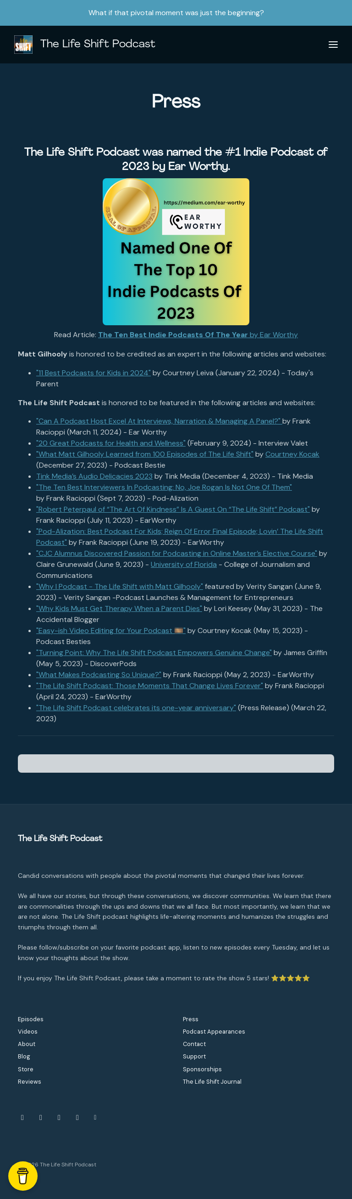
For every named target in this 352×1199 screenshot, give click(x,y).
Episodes (31, 1019)
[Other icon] (96, 1117)
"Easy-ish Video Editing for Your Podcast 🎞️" (111, 630)
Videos (28, 1031)
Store (25, 1069)
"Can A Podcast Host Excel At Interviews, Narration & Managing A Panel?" (159, 421)
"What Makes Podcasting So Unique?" (98, 674)
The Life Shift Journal (212, 1082)
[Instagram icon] (22, 1117)
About (26, 1044)
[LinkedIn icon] (77, 1117)
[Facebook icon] (40, 1117)
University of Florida (184, 564)
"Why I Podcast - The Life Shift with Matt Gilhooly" (119, 586)
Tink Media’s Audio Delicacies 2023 (94, 476)
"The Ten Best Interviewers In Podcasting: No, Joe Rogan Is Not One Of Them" (164, 487)
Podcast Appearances (214, 1031)
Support (194, 1056)
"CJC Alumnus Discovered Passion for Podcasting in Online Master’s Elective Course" (176, 553)
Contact (194, 1044)
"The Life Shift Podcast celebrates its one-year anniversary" (136, 708)
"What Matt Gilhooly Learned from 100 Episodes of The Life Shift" (144, 454)
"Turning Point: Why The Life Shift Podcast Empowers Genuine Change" (154, 652)
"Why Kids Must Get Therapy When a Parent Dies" (119, 608)
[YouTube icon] (59, 1117)
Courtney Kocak (292, 454)
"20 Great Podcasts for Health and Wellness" (111, 443)
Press (190, 1019)
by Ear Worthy (198, 334)
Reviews (29, 1082)
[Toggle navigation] (333, 44)
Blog (24, 1056)
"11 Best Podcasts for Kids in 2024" (93, 373)
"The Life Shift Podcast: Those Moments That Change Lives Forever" (149, 685)
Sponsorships (202, 1069)
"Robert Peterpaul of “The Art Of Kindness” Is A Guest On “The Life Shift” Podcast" (173, 509)
